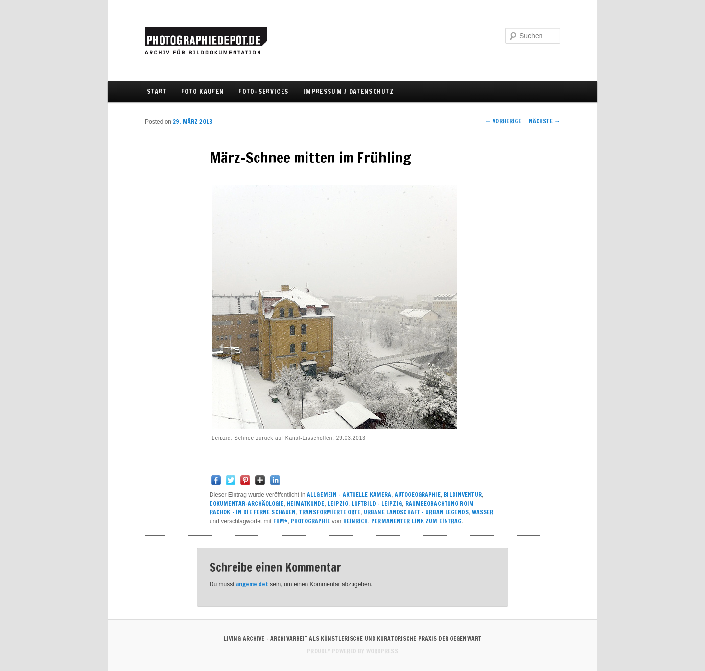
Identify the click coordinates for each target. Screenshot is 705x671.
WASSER (483, 512)
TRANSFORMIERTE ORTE (329, 512)
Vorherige (503, 121)
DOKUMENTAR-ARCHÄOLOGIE (247, 503)
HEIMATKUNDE (305, 503)
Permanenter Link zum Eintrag (416, 521)
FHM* (280, 521)
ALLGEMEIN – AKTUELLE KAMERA (349, 494)
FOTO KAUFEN (202, 91)
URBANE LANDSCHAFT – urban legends (416, 512)
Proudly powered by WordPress (352, 651)
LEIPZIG (338, 503)
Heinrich (355, 521)
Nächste (544, 121)
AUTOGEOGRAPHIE (418, 494)
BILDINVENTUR (462, 494)
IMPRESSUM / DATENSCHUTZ (348, 91)
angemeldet (252, 584)
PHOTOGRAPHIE (310, 521)
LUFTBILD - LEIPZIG (377, 503)
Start (156, 91)
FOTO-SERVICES (263, 91)
